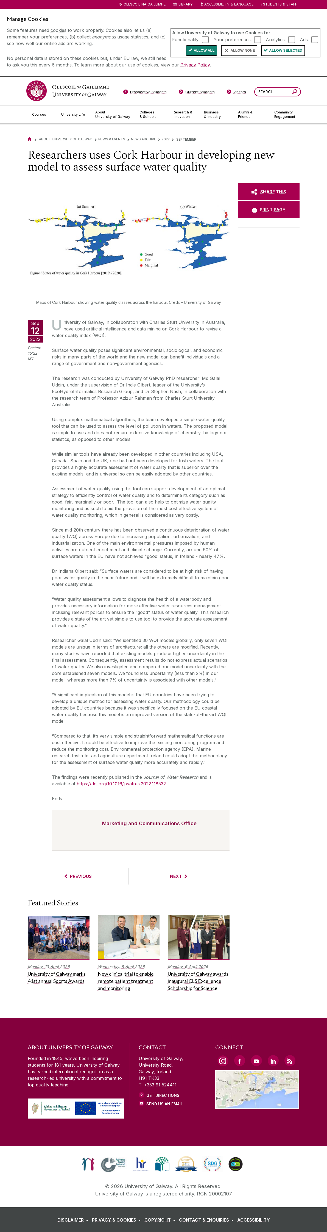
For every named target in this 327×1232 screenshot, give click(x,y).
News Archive (143, 139)
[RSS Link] (289, 1060)
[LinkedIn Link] (273, 1060)
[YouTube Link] (256, 1060)
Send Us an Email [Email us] (164, 1104)
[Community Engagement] (285, 114)
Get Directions (163, 1095)
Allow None (243, 50)
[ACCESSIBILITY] (253, 1220)
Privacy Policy (195, 65)
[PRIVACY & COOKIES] (117, 1220)
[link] (88, 1164)
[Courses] (42, 114)
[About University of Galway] (113, 114)
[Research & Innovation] (184, 114)
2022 (166, 139)
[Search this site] (294, 92)
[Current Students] (196, 93)
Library (185, 4)
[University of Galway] (67, 90)
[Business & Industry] (217, 114)
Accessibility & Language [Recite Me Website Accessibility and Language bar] (226, 4)
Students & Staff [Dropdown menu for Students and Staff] (280, 4)
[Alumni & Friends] (252, 114)
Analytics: (276, 39)
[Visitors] (236, 93)
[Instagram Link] (222, 1060)
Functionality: (186, 39)
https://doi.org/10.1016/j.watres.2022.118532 (121, 783)
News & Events (111, 139)
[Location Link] (257, 1106)
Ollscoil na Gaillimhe (145, 4)
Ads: (304, 39)
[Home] (30, 139)
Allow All (204, 50)
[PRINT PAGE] (269, 209)
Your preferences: (233, 39)
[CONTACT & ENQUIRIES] (207, 1220)
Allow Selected (285, 50)
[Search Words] (277, 91)
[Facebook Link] (239, 1060)
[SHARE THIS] (269, 191)
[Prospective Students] (145, 93)
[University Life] (74, 114)
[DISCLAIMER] (74, 1220)
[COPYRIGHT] (161, 1220)
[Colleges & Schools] (151, 114)
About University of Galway (66, 139)
